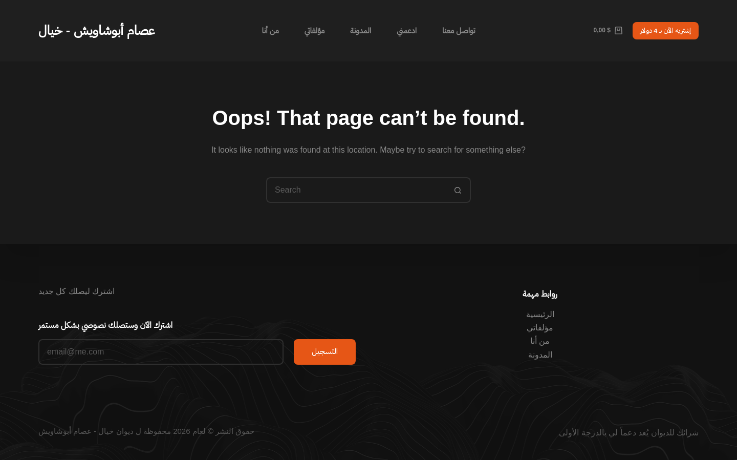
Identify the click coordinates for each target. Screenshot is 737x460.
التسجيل (325, 351)
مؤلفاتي (315, 30)
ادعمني (407, 30)
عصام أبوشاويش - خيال (96, 30)
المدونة (360, 30)
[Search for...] (355, 190)
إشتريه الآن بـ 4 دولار (665, 30)
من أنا (270, 30)
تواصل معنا (458, 30)
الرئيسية (540, 314)
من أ (542, 341)
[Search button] (458, 190)
